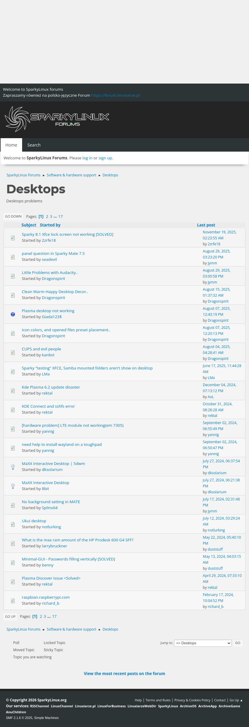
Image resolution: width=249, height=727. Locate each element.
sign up (105, 158)
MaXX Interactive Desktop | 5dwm (53, 463)
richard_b (50, 603)
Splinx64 (50, 507)
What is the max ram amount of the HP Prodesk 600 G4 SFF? (77, 540)
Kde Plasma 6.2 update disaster (51, 387)
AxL (211, 396)
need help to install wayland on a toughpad (62, 444)
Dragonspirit (53, 278)
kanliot (48, 355)
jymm (212, 263)
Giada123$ (52, 316)
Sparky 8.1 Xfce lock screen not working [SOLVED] (67, 234)
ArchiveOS (188, 706)
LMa (46, 374)
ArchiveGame (229, 706)
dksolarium (52, 469)
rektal (47, 393)
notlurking (51, 526)
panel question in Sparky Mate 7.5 (53, 253)
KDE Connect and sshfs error (48, 406)
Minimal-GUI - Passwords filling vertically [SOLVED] (68, 559)
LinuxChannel (62, 706)
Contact (220, 700)
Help (138, 700)
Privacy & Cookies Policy (192, 700)
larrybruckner (54, 546)
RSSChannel (39, 706)
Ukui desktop (34, 520)
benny (48, 565)
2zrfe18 (49, 240)
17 (60, 216)
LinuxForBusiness (111, 706)
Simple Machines (46, 718)
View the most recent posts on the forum (124, 673)
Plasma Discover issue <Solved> (51, 578)
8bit (45, 488)
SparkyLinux (168, 706)
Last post (209, 225)
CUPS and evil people (41, 349)
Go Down (13, 216)
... (56, 216)
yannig (48, 431)
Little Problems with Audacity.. (50, 272)
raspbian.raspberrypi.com (46, 597)
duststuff (215, 549)
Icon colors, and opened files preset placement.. (66, 329)
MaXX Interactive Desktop (45, 482)
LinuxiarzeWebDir (142, 706)
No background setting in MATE (51, 501)
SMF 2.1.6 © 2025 (19, 718)
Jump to (166, 642)
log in (88, 158)
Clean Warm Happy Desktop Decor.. (55, 291)
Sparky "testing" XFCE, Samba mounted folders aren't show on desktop (87, 368)
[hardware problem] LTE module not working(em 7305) (72, 425)
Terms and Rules (158, 700)
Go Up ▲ (236, 700)
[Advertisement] (124, 42)
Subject (29, 225)
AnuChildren (16, 712)
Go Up (10, 616)
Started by (50, 225)
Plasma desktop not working (48, 310)
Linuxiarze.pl (85, 706)
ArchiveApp (207, 706)
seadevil (49, 259)
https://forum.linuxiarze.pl (115, 95)
